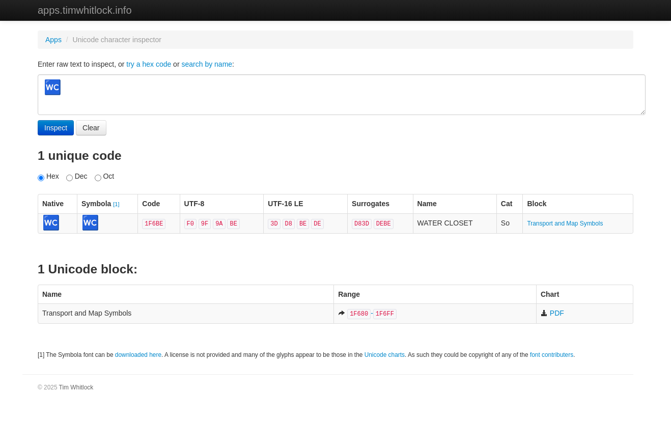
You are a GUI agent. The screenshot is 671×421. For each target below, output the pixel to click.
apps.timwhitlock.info (85, 10)
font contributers (551, 354)
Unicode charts (385, 354)
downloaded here (138, 354)
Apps (53, 40)
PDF (552, 313)
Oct (105, 176)
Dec (77, 176)
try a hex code (148, 64)
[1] (116, 204)
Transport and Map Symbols (565, 223)
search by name (206, 64)
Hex (48, 176)
